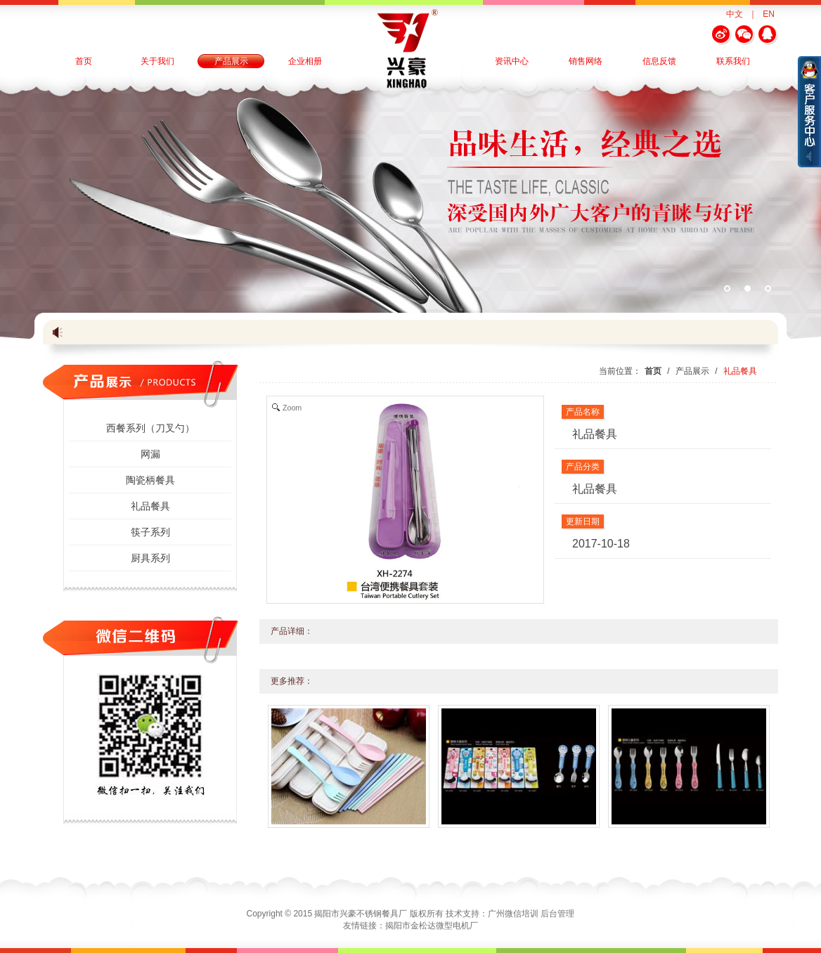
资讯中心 (512, 61)
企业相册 (305, 61)
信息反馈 (659, 61)
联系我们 (733, 61)
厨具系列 (150, 558)
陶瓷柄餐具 (150, 480)
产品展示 (231, 61)
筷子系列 (150, 532)
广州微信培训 (513, 914)
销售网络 (585, 61)
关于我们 (157, 61)
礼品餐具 (150, 506)
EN (769, 14)
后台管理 (557, 914)
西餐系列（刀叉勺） (150, 428)
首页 (83, 61)
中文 (734, 14)
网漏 (150, 454)
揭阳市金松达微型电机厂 (431, 926)
